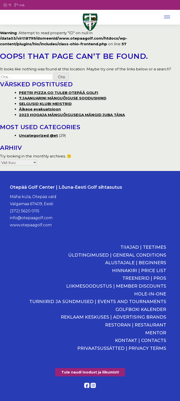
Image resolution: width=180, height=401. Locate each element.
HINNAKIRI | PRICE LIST (139, 270)
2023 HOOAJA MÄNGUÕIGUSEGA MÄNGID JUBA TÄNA (72, 114)
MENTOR (155, 333)
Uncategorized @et (38, 135)
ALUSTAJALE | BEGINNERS (135, 262)
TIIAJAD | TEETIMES (143, 247)
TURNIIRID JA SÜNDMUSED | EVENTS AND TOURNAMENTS (97, 301)
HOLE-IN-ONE (150, 294)
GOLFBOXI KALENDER (140, 309)
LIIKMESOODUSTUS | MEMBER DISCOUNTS (116, 286)
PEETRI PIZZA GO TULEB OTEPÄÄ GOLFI (58, 92)
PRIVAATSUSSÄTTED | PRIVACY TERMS (121, 348)
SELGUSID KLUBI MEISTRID (45, 103)
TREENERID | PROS (144, 278)
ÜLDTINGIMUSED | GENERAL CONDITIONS (117, 255)
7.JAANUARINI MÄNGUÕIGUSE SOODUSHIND (62, 98)
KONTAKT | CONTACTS (140, 340)
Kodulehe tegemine (90, 390)
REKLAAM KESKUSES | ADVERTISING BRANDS (113, 317)
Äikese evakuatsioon (40, 109)
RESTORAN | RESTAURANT (135, 325)
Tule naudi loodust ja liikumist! (90, 372)
